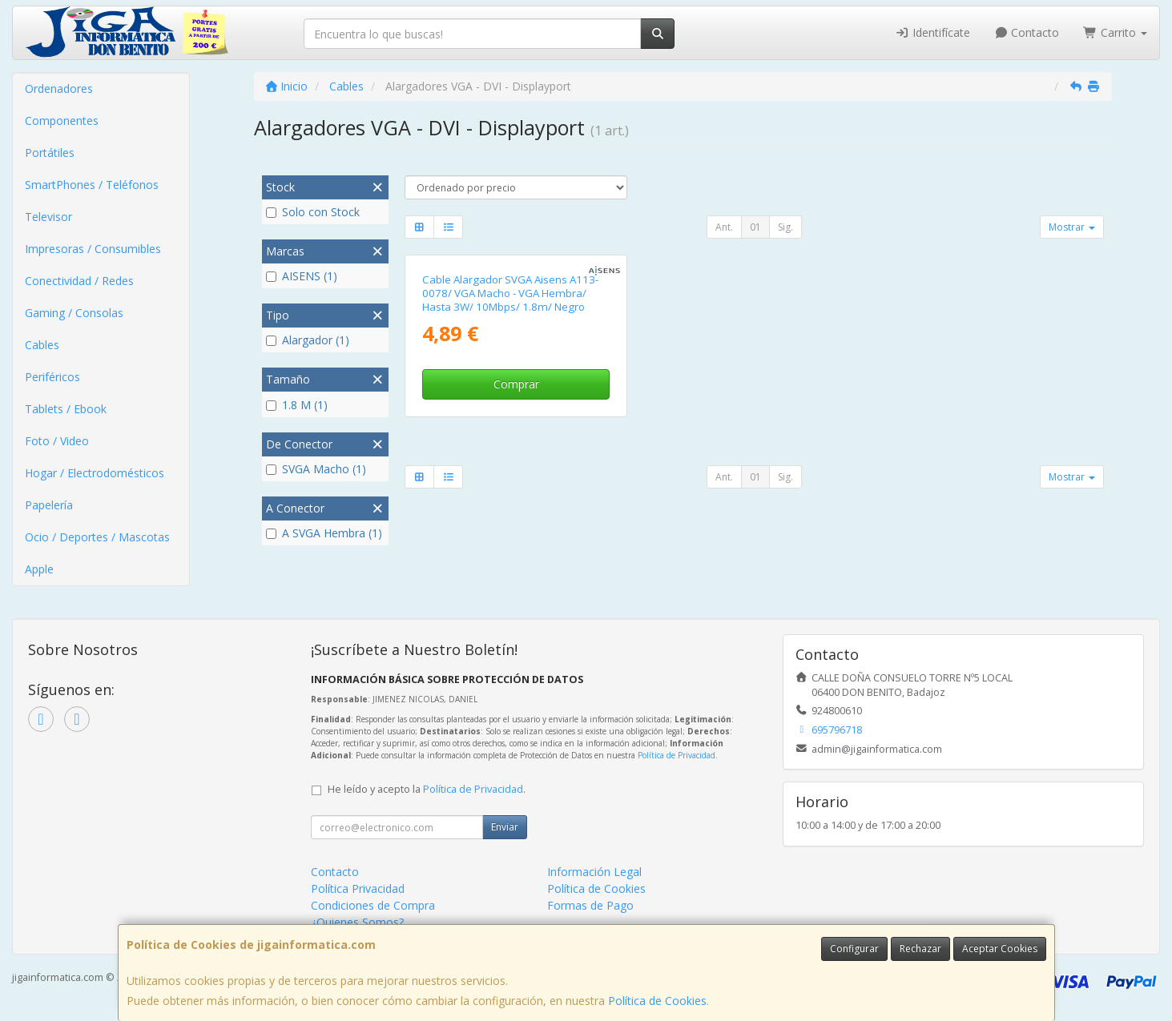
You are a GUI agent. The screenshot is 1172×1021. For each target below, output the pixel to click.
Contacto (1027, 32)
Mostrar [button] (1072, 227)
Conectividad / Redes (79, 280)
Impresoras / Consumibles (93, 248)
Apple (39, 569)
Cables (42, 344)
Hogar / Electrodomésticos (94, 472)
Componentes (62, 120)
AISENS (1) (301, 275)
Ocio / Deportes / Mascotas (97, 537)
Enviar (504, 827)
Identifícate (932, 32)
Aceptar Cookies (999, 948)
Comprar (516, 384)
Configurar (854, 948)
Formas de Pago (590, 905)
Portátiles (50, 152)
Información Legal (594, 871)
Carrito (1115, 32)
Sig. (785, 227)
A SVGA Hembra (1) (324, 533)
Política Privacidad (358, 888)
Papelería (49, 505)
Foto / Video (57, 440)
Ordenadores (59, 88)
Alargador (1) (307, 340)
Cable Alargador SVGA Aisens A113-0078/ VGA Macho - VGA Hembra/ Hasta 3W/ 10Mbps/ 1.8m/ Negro (510, 293)
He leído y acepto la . (427, 789)
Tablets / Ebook (66, 408)
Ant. (724, 227)
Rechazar (920, 948)
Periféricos (52, 376)
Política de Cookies (657, 1000)
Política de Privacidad (676, 755)
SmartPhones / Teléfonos (92, 184)
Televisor (48, 216)
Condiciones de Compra (373, 905)
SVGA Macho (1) (316, 468)
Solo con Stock (313, 211)
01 (755, 227)
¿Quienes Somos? (357, 922)
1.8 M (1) (297, 404)
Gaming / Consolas (74, 312)
